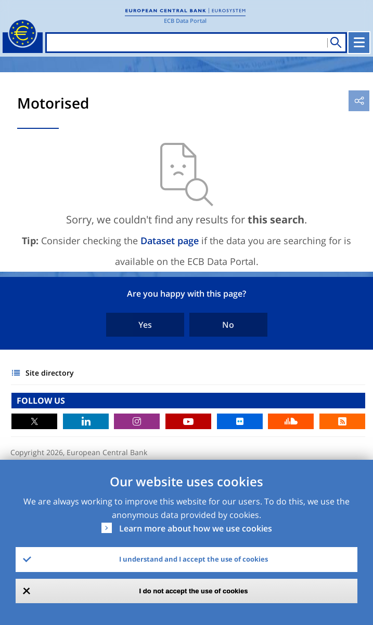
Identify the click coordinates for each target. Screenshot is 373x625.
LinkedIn (86, 421)
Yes (145, 324)
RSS (342, 421)
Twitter (34, 421)
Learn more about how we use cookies (195, 528)
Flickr (240, 421)
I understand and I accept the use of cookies (193, 559)
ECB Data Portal (185, 20)
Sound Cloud (291, 421)
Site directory (49, 373)
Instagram (137, 421)
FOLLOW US (41, 400)
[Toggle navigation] (359, 42)
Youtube (188, 421)
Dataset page (169, 240)
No (228, 324)
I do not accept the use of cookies (193, 591)
